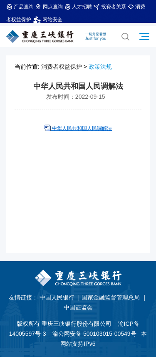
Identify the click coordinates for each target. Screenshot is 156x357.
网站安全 (47, 19)
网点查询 (49, 7)
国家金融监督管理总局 (111, 297)
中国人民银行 (57, 297)
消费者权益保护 (61, 66)
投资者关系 (110, 7)
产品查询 (20, 7)
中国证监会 (78, 307)
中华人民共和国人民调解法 (81, 128)
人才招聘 (78, 7)
